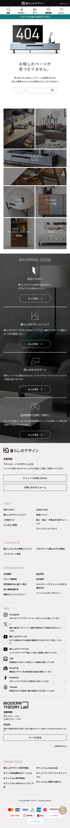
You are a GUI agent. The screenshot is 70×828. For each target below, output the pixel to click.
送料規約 (40, 579)
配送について (42, 514)
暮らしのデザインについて (15, 514)
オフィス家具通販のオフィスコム (18, 773)
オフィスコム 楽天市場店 (14, 778)
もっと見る (35, 298)
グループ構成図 (10, 579)
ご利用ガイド (9, 519)
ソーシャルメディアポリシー (48, 593)
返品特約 (40, 574)
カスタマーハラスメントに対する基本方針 (51, 586)
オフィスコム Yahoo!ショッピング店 (19, 785)
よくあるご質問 (10, 525)
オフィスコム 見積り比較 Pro (48, 781)
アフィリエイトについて (46, 528)
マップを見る (35, 737)
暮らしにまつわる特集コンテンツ (18, 548)
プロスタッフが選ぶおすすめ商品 (50, 548)
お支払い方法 (42, 509)
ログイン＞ (64, 3)
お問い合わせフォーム (35, 487)
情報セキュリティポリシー (15, 594)
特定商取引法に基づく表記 (15, 584)
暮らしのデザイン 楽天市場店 (16, 767)
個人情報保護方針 (11, 589)
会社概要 (7, 574)
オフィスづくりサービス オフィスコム (51, 775)
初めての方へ (9, 509)
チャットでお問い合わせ (35, 478)
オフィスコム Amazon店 (47, 767)
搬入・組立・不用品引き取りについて (51, 521)
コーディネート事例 (12, 553)
